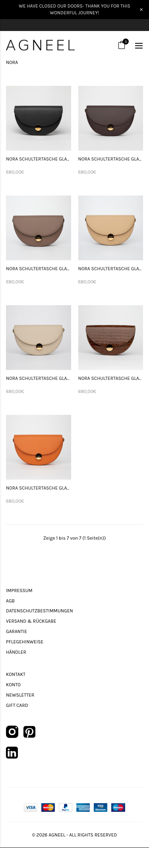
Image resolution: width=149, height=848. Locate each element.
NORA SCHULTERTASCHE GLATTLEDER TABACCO (110, 378)
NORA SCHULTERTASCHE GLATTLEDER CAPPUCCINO (38, 268)
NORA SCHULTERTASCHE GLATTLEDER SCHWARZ (38, 159)
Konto (13, 684)
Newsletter (20, 695)
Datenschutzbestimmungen (39, 611)
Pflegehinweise (24, 642)
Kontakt (15, 674)
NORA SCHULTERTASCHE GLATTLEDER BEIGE (110, 268)
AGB (10, 601)
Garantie (16, 631)
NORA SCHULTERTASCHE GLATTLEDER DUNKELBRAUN (110, 159)
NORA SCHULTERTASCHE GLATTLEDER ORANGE (38, 488)
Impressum (19, 590)
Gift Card (17, 705)
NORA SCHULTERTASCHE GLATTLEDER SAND (38, 378)
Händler (16, 652)
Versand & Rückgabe (31, 621)
